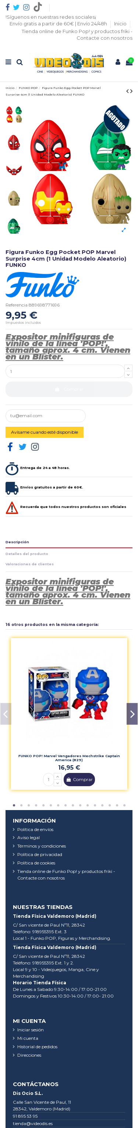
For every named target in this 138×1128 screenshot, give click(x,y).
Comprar (68, 389)
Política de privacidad (39, 854)
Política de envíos (35, 829)
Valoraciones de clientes (30, 564)
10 (80, 805)
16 (124, 805)
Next (132, 714)
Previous (5, 714)
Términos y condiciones (41, 846)
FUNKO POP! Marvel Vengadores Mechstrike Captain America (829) (69, 758)
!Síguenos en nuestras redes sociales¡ (51, 17)
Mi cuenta (27, 1038)
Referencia (17, 305)
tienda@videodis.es (33, 1123)
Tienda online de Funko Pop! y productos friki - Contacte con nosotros (66, 875)
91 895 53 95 (25, 1116)
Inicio (121, 23)
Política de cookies (36, 863)
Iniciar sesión (30, 1029)
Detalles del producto (27, 554)
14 (109, 805)
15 (117, 805)
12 (95, 805)
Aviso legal (28, 837)
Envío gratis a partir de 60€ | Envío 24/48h (59, 23)
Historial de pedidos (37, 1046)
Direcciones (29, 1055)
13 (102, 805)
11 (87, 805)
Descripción (17, 542)
